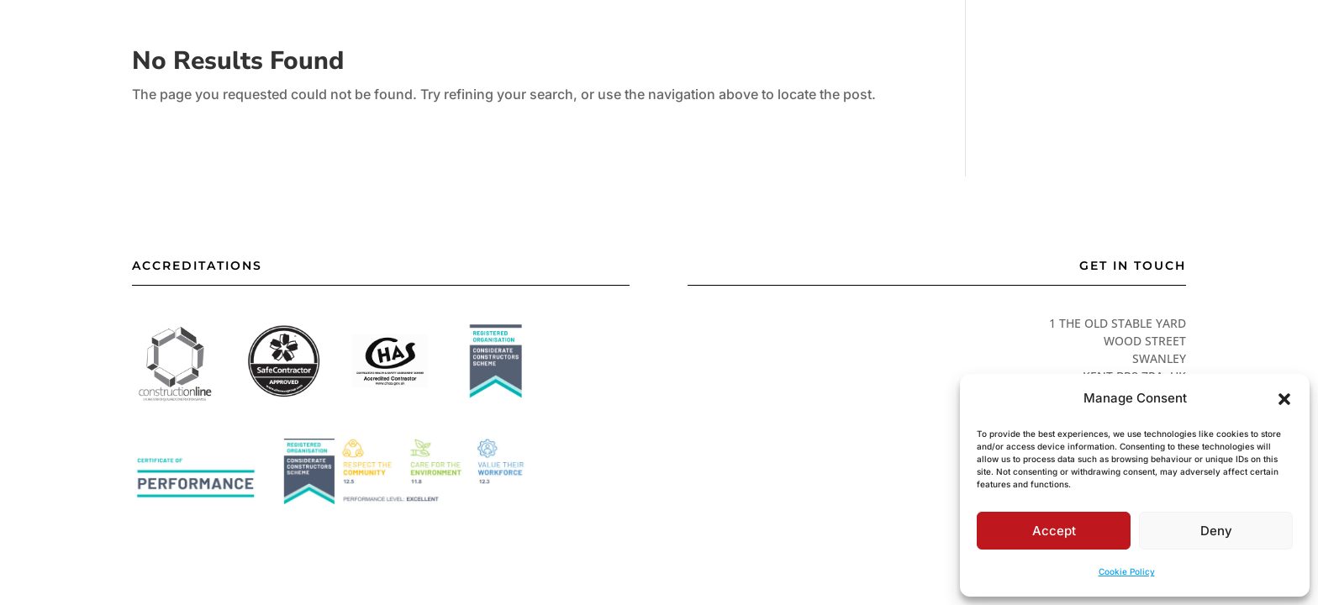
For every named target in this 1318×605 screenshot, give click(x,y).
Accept (1054, 531)
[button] (1284, 399)
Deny (1216, 531)
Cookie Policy (1127, 571)
